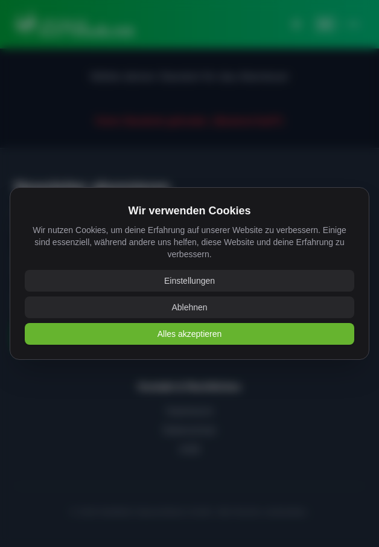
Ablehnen (189, 307)
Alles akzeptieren (190, 334)
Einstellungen (189, 281)
